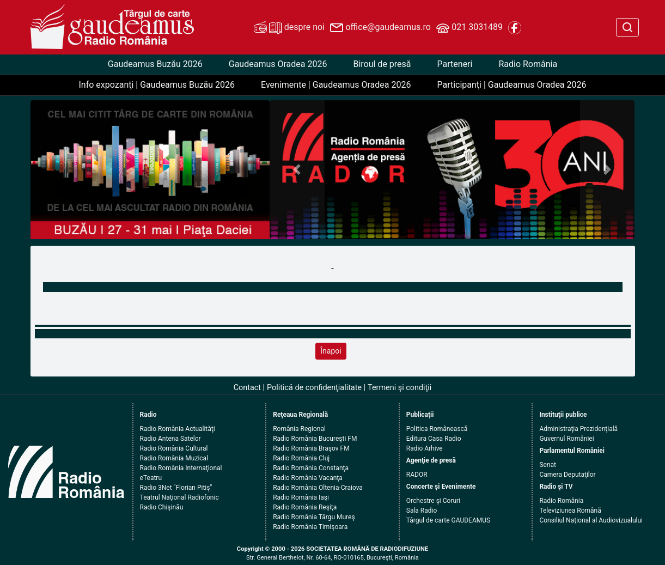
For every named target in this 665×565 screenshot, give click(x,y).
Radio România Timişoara (310, 527)
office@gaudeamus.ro (380, 27)
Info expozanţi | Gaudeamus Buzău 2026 (156, 85)
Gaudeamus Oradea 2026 (278, 64)
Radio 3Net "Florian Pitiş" (176, 487)
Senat (547, 465)
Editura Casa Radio (433, 438)
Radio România (527, 64)
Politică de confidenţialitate (314, 387)
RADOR (417, 474)
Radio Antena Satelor (170, 438)
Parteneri (455, 64)
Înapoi (330, 351)
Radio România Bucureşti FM (315, 438)
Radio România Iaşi (301, 497)
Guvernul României (566, 438)
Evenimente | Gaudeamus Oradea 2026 (336, 85)
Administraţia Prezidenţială (578, 429)
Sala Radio (421, 510)
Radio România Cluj (301, 458)
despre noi (289, 27)
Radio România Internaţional (181, 468)
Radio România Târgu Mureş (314, 517)
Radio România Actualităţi (177, 429)
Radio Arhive (424, 448)
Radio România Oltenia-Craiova (318, 487)
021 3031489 (469, 27)
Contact (247, 387)
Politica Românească (437, 429)
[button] (297, 169)
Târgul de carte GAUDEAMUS (448, 520)
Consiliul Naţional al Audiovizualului (591, 520)
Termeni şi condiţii (399, 387)
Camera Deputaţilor (567, 474)
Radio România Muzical (174, 458)
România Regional (299, 429)
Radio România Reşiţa (305, 507)
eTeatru (151, 478)
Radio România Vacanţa (308, 478)
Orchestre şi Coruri (433, 501)
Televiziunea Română (570, 510)
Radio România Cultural (174, 448)
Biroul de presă (382, 64)
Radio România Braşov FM (311, 448)
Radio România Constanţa (311, 468)
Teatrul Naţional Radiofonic (179, 497)
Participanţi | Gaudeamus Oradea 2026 (511, 85)
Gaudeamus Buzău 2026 (155, 64)
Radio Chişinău (162, 507)
